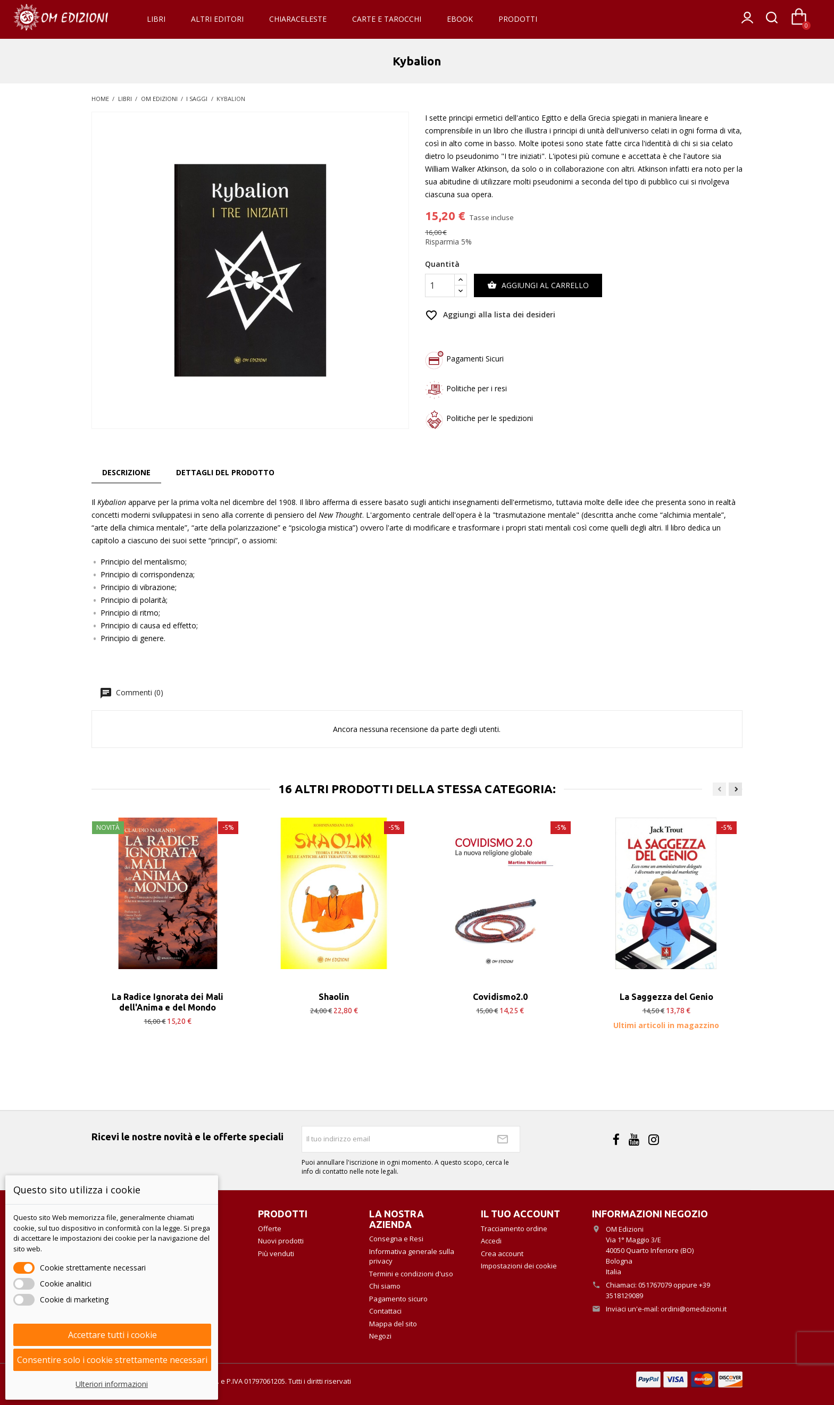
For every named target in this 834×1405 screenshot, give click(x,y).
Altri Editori (217, 19)
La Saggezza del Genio (666, 997)
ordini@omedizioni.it (694, 1309)
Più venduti (276, 1253)
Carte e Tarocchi (386, 19)
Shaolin (334, 997)
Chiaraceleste (298, 19)
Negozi (380, 1336)
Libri (156, 19)
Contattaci (385, 1311)
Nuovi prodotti (281, 1241)
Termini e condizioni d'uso (411, 1273)
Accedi (491, 1241)
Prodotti (517, 19)
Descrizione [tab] (126, 472)
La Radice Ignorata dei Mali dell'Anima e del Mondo (167, 1002)
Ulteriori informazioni (112, 1384)
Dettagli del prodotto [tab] (225, 472)
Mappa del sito (393, 1323)
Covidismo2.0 (500, 997)
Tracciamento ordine (514, 1228)
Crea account (502, 1253)
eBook (460, 19)
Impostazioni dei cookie (519, 1266)
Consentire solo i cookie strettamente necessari (112, 1360)
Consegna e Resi (396, 1238)
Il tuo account (520, 1213)
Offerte (269, 1228)
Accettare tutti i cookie (112, 1335)
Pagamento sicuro (398, 1298)
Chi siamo (385, 1286)
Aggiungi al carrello (538, 285)
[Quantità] (440, 285)
